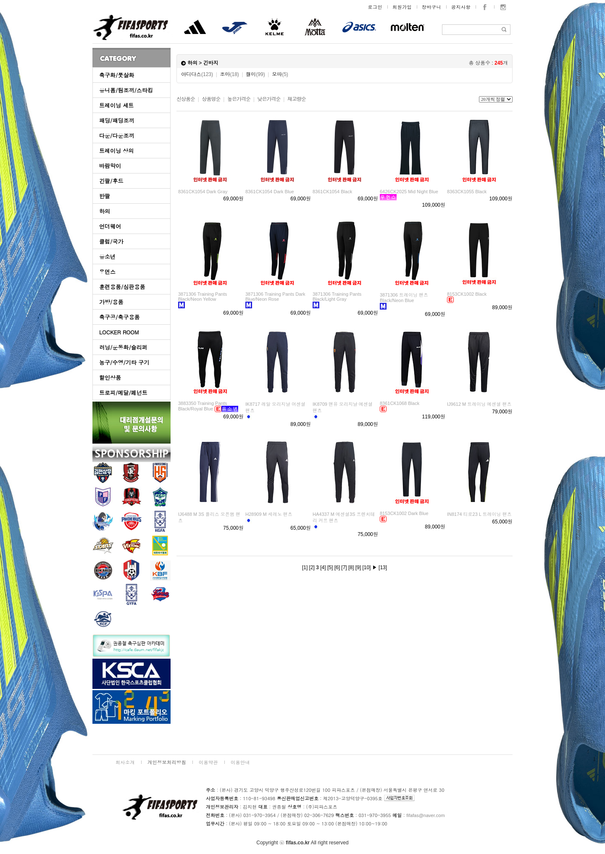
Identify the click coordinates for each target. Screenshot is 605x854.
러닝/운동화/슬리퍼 (123, 347)
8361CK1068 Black (399, 403)
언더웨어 (110, 226)
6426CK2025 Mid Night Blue (409, 191)
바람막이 (110, 166)
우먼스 (107, 272)
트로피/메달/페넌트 (123, 393)
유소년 (107, 256)
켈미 (255, 74)
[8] (351, 567)
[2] (312, 567)
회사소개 (125, 762)
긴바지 (210, 63)
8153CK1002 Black (467, 294)
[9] (358, 567)
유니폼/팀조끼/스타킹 (126, 90)
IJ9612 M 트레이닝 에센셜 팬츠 (479, 404)
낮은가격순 (268, 99)
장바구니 (431, 7)
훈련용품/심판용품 (122, 287)
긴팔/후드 (111, 181)
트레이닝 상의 (116, 151)
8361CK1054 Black (332, 191)
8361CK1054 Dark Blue (269, 191)
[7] (344, 567)
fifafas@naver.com (425, 815)
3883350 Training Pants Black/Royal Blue (202, 406)
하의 (104, 211)
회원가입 (402, 7)
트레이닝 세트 (116, 105)
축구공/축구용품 (119, 317)
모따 (280, 74)
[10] (366, 567)
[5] (330, 567)
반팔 (104, 196)
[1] (305, 567)
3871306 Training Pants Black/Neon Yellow (202, 297)
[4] (323, 567)
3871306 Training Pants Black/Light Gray (337, 297)
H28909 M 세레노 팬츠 (268, 514)
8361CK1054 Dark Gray (202, 191)
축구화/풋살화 (116, 75)
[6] (337, 567)
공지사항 (461, 7)
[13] (383, 567)
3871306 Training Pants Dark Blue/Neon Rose (275, 297)
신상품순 (185, 99)
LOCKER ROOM (119, 332)
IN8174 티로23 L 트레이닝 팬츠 (479, 514)
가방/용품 (111, 302)
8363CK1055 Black (467, 191)
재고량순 (296, 99)
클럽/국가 (111, 241)
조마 (229, 74)
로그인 (375, 7)
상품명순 (211, 99)
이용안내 (240, 762)
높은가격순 (238, 99)
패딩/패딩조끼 (116, 120)
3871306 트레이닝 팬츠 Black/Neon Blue (404, 297)
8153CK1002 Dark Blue (404, 513)
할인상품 (110, 377)
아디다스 (197, 74)
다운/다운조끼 (116, 135)
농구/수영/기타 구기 (124, 362)
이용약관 (208, 762)
